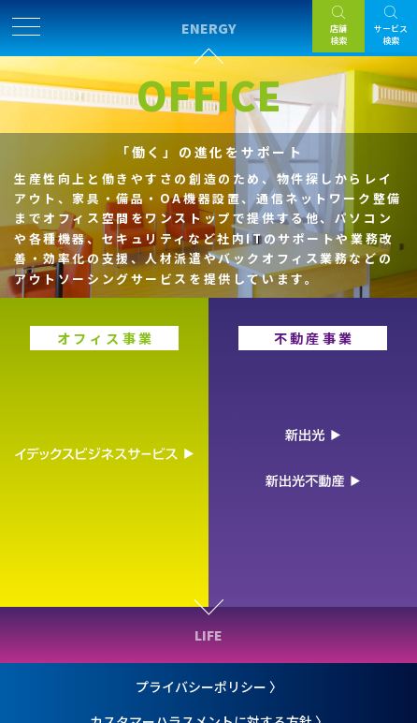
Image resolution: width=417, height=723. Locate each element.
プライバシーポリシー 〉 (209, 686)
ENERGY (209, 28)
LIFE (208, 635)
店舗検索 (338, 34)
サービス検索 (391, 34)
